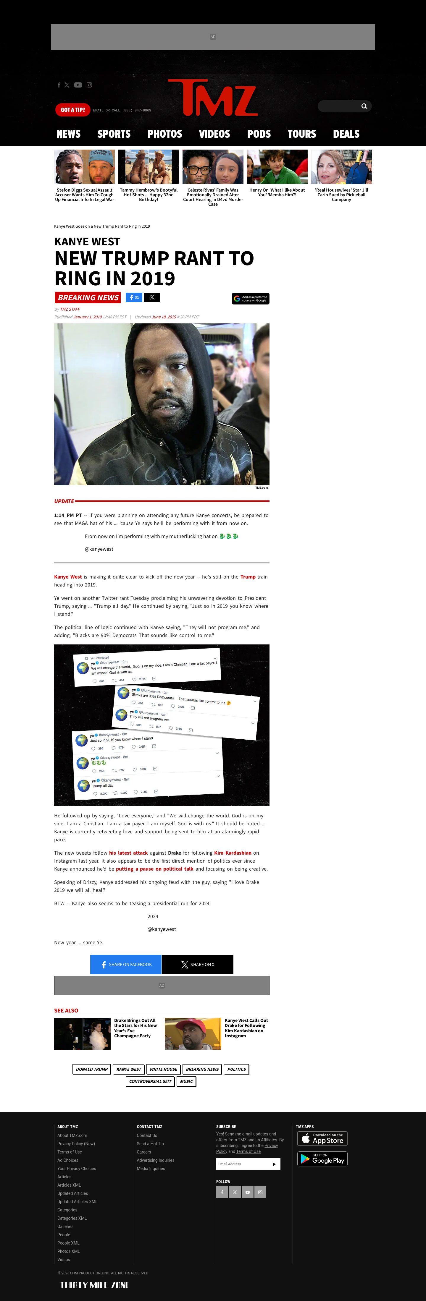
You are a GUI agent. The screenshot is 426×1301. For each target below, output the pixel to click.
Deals (346, 134)
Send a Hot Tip (150, 1143)
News (68, 134)
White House (163, 1069)
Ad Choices (67, 1160)
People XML (68, 1243)
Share (126, 964)
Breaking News (202, 1069)
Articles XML (69, 1185)
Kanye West (128, 1069)
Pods (259, 134)
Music (186, 1081)
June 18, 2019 (164, 317)
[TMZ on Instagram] (89, 85)
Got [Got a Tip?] (73, 110)
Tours (302, 134)
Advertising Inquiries (156, 1160)
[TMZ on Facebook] (59, 85)
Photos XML (68, 1251)
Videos (214, 134)
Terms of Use (69, 1152)
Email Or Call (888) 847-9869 (122, 110)
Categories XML (72, 1218)
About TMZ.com (72, 1135)
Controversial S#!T (150, 1081)
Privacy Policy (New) (76, 1143)
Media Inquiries (151, 1168)
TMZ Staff (70, 309)
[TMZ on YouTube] (248, 1192)
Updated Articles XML (77, 1201)
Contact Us (147, 1135)
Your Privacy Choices (76, 1168)
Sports (114, 134)
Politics (236, 1069)
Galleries (65, 1226)
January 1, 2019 (87, 317)
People (63, 1234)
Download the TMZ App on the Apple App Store (322, 1138)
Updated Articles (72, 1193)
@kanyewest (99, 548)
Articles (64, 1176)
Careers (144, 1152)
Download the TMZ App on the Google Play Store (322, 1158)
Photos (165, 134)
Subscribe (274, 1164)
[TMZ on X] (68, 85)
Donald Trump (91, 1069)
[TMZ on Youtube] (78, 84)
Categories (67, 1210)
